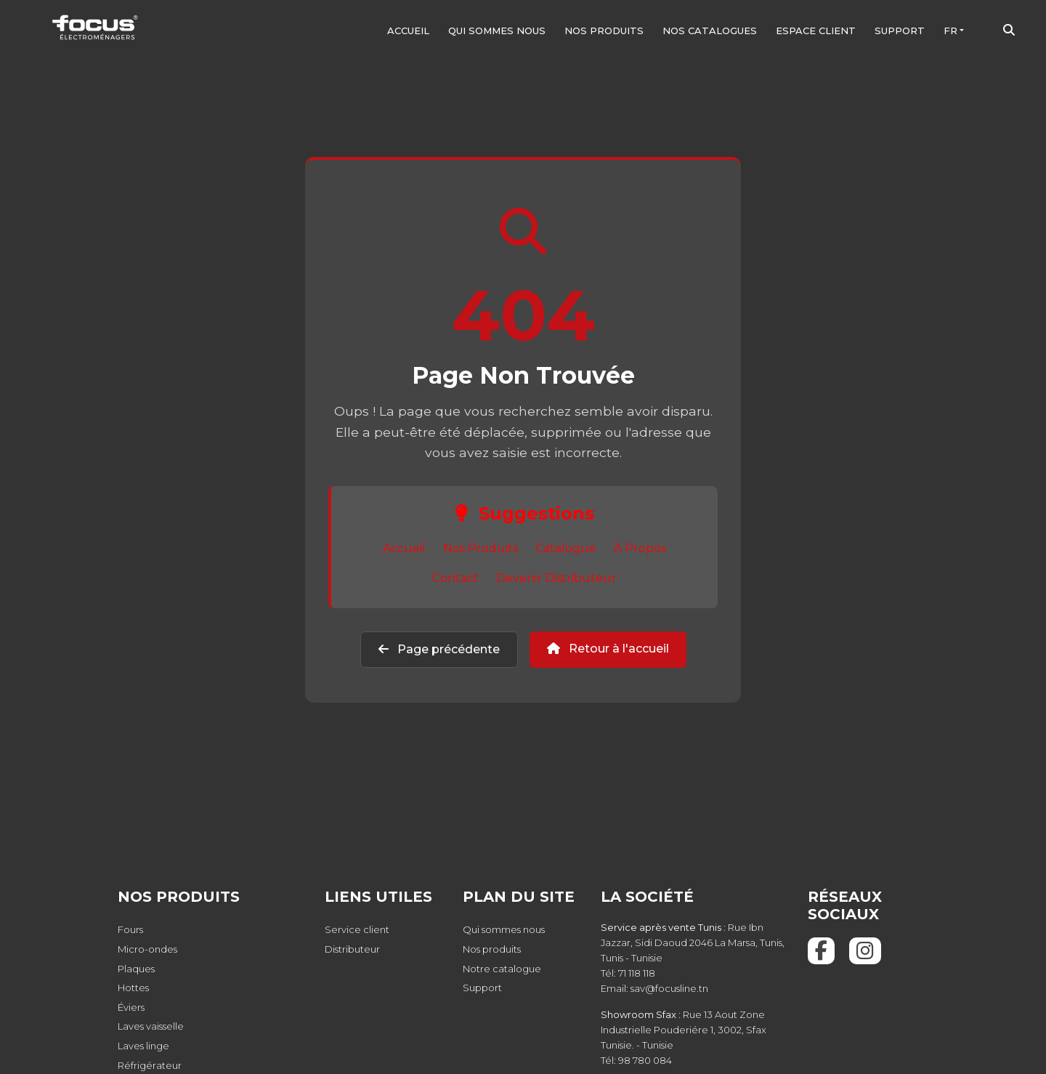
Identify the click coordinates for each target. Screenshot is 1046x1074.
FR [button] (950, 30)
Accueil (408, 30)
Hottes (133, 987)
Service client (357, 929)
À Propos (640, 548)
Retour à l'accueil (608, 648)
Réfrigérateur (150, 1065)
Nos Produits (480, 548)
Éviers (131, 1007)
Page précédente (439, 649)
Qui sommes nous (497, 30)
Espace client (816, 30)
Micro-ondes (147, 949)
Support (900, 30)
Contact (455, 578)
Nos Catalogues (709, 30)
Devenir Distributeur (556, 578)
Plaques (136, 968)
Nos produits (604, 30)
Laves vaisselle (151, 1026)
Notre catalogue (502, 968)
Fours (130, 929)
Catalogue (565, 548)
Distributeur (352, 949)
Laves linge (143, 1045)
